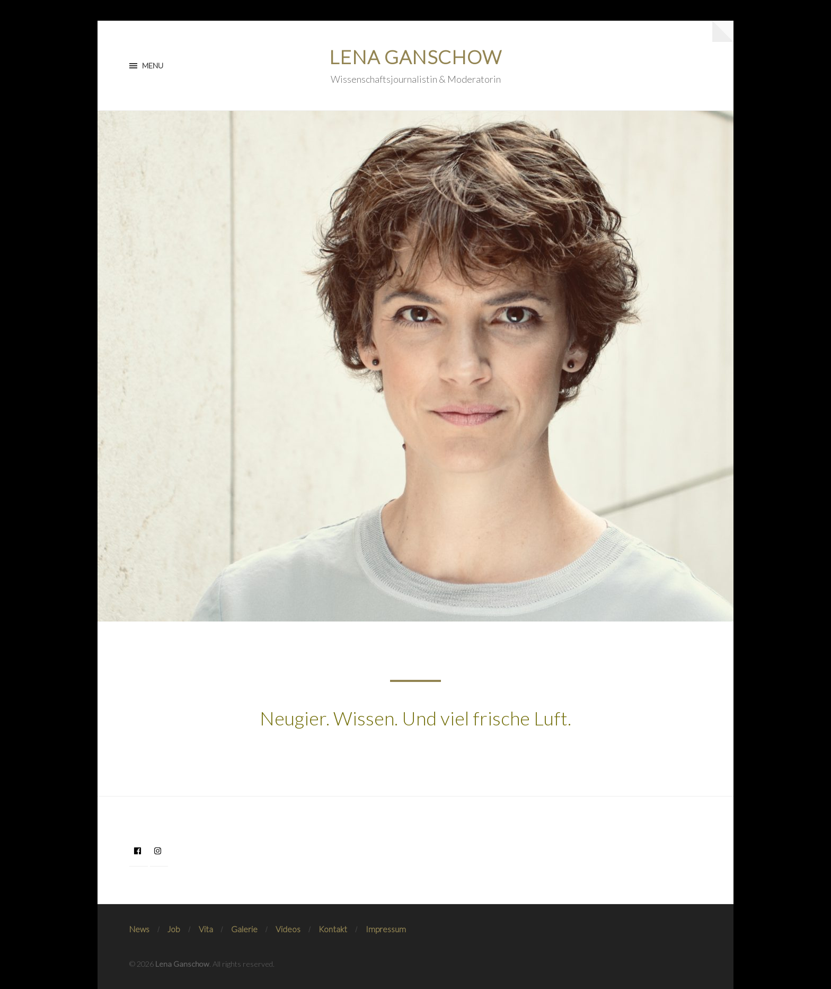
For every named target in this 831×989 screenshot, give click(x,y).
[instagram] (159, 851)
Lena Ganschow (415, 56)
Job (173, 929)
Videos (288, 929)
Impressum (386, 929)
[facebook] (138, 851)
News (139, 929)
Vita (206, 929)
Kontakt (333, 929)
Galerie (244, 929)
